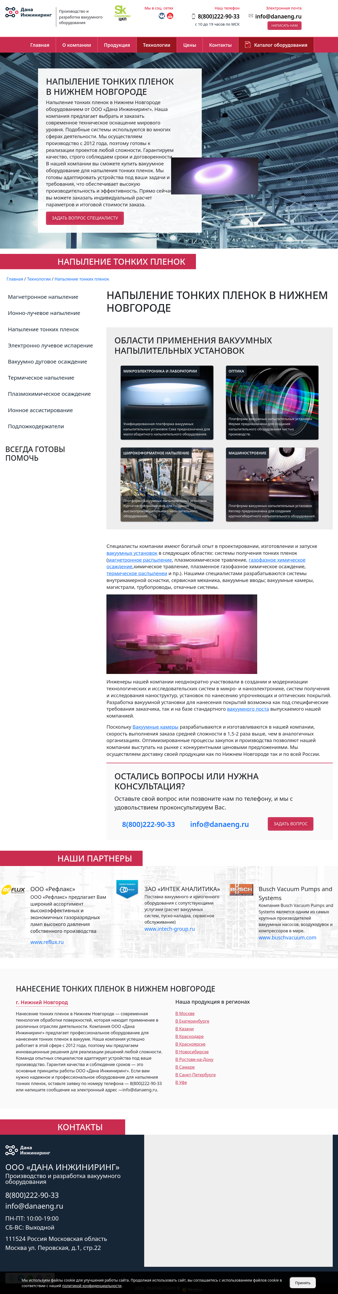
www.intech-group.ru (169, 928)
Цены (189, 45)
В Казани (184, 1029)
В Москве (185, 1013)
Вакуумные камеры (156, 726)
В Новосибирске (192, 1052)
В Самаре (185, 1067)
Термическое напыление (41, 377)
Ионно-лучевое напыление (44, 312)
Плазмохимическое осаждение (49, 393)
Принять (303, 1282)
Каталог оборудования (281, 45)
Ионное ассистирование (40, 410)
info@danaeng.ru (278, 16)
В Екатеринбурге (192, 1021)
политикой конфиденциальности (91, 1285)
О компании (76, 45)
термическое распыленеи (136, 573)
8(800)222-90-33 (148, 824)
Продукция (117, 45)
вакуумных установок (131, 553)
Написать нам (284, 25)
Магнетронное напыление (43, 296)
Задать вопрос (291, 824)
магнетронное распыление (140, 559)
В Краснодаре (189, 1036)
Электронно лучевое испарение (50, 345)
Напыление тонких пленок (43, 329)
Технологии (156, 45)
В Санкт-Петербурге (195, 1075)
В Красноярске (190, 1044)
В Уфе (181, 1082)
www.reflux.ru (47, 942)
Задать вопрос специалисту (85, 218)
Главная (39, 45)
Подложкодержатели (36, 426)
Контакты (220, 45)
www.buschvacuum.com (287, 937)
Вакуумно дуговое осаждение (47, 361)
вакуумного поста (248, 708)
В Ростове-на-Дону (194, 1059)
